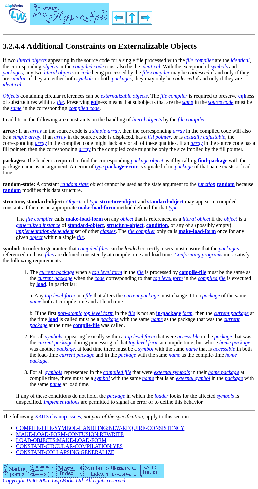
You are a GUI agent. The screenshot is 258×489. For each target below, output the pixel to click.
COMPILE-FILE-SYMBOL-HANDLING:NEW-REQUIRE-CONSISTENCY (100, 428)
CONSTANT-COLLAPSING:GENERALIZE (65, 452)
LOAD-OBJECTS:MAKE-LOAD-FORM (61, 440)
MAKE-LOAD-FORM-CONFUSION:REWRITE (70, 434)
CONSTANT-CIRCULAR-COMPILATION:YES (69, 446)
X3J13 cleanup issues (58, 416)
